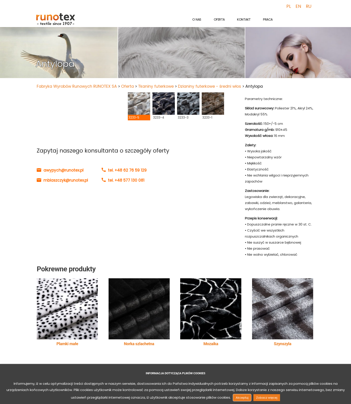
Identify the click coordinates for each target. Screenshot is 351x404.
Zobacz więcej (266, 397)
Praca (268, 19)
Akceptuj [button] (242, 397)
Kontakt (244, 19)
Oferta (219, 19)
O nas (196, 19)
